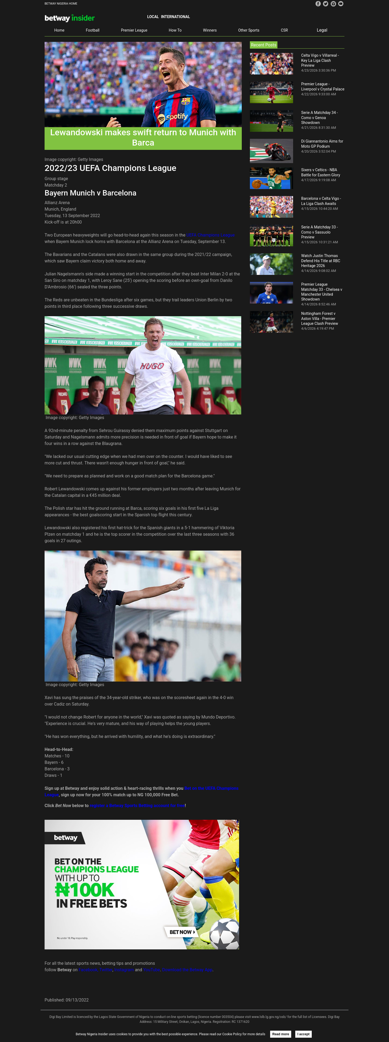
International (175, 17)
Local (153, 17)
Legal (322, 30)
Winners (210, 30)
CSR (284, 30)
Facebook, (88, 969)
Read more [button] (280, 1034)
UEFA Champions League (210, 235)
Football (92, 30)
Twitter (105, 969)
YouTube (151, 969)
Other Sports (249, 30)
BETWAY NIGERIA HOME (61, 3)
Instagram (124, 969)
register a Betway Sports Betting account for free (137, 805)
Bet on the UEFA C (202, 788)
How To (175, 30)
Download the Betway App (187, 969)
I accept (303, 1034)
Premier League (134, 30)
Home (59, 30)
